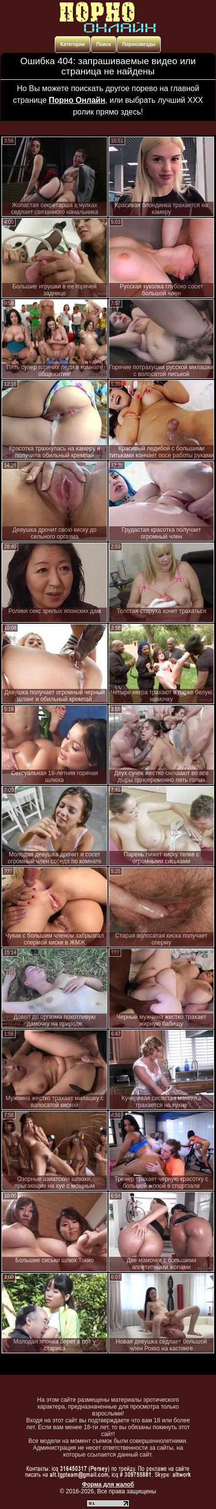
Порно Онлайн (77, 100)
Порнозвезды (138, 44)
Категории (72, 44)
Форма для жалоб (108, 1484)
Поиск (103, 44)
